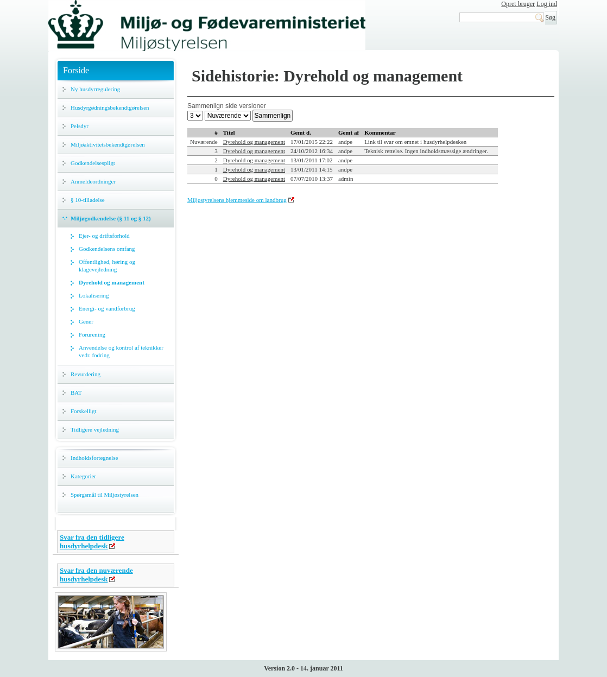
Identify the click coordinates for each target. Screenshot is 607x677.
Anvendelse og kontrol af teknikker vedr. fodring (121, 351)
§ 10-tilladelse (88, 200)
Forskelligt (84, 411)
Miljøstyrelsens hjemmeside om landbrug (237, 200)
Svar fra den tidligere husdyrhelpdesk (92, 541)
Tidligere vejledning (95, 429)
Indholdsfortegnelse (94, 457)
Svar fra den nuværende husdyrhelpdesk (96, 574)
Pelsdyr (79, 126)
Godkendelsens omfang (107, 248)
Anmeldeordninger (93, 181)
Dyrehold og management (111, 282)
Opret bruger (518, 4)
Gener (86, 321)
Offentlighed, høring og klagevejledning (107, 265)
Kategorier (83, 476)
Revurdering (85, 374)
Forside (76, 70)
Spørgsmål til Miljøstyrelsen (104, 494)
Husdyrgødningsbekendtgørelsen (110, 107)
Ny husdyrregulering (95, 89)
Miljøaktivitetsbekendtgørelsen (108, 144)
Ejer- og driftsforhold (104, 235)
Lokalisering (94, 295)
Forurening (92, 334)
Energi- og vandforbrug (107, 308)
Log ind (546, 4)
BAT (76, 392)
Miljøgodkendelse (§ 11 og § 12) (111, 218)
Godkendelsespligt (93, 163)
